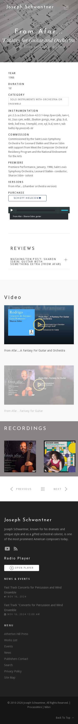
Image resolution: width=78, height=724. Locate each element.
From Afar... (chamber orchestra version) (32, 186)
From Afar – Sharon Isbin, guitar (27, 216)
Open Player (22, 568)
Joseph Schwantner (30, 7)
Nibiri (48, 707)
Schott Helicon (27, 198)
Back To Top (65, 717)
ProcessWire (34, 707)
